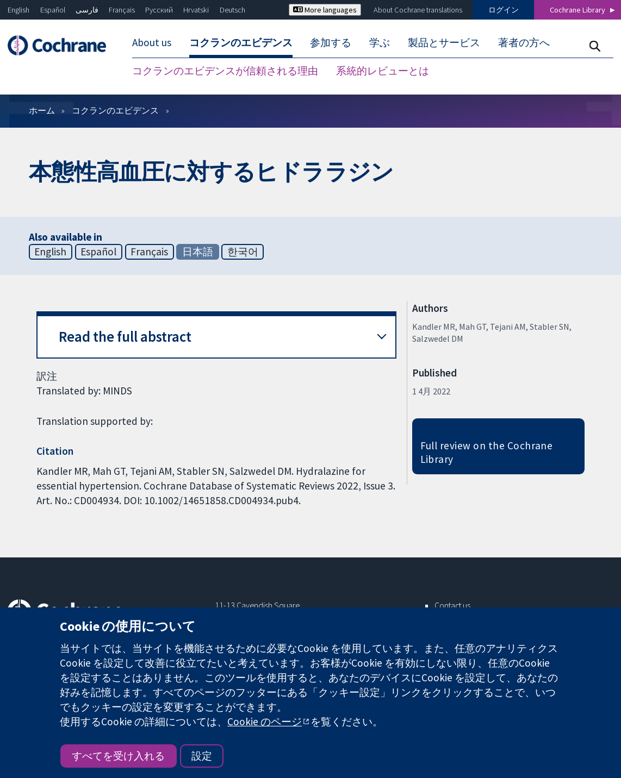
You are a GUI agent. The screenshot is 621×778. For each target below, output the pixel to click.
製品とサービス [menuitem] (444, 42)
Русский (159, 10)
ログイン (503, 10)
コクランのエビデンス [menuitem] (241, 42)
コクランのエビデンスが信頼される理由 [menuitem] (225, 70)
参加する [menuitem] (330, 42)
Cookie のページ (264, 721)
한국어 (242, 251)
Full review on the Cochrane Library (486, 452)
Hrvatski (196, 10)
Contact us (452, 605)
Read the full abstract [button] (125, 337)
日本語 (197, 251)
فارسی (87, 10)
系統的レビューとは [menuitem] (382, 70)
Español (52, 10)
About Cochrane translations (418, 10)
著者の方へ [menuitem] (524, 42)
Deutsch (232, 10)
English (18, 10)
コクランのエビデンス (115, 110)
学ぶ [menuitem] (379, 42)
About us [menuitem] (151, 42)
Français (122, 10)
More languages (325, 10)
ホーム (42, 110)
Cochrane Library (577, 10)
